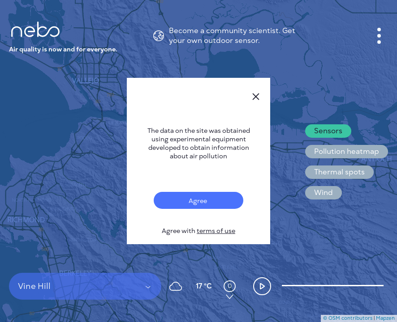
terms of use (216, 231)
